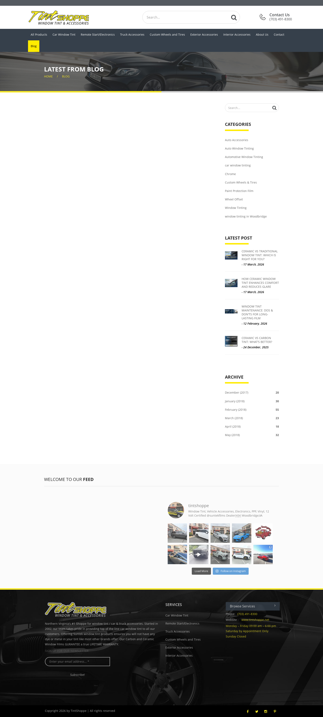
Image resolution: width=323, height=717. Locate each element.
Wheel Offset (234, 199)
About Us (262, 34)
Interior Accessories (236, 34)
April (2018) (252, 426)
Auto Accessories (236, 140)
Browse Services (256, 606)
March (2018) (252, 418)
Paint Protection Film (239, 191)
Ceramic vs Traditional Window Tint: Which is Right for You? (260, 255)
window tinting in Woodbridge (246, 216)
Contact (279, 34)
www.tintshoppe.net (258, 620)
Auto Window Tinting (239, 148)
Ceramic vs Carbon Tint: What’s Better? (257, 340)
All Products (39, 34)
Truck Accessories (132, 34)
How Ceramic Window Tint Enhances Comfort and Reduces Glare (260, 283)
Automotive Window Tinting (244, 157)
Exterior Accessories (204, 34)
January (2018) (252, 401)
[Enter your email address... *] (80, 661)
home (48, 76)
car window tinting (238, 165)
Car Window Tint (64, 34)
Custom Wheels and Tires (167, 34)
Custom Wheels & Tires (241, 182)
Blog (34, 46)
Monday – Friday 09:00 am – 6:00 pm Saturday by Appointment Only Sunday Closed (254, 631)
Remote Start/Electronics (98, 34)
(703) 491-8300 (250, 614)
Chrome (230, 174)
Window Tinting (236, 208)
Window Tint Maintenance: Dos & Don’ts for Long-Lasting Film (257, 312)
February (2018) (252, 409)
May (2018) (252, 434)
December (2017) (252, 392)
